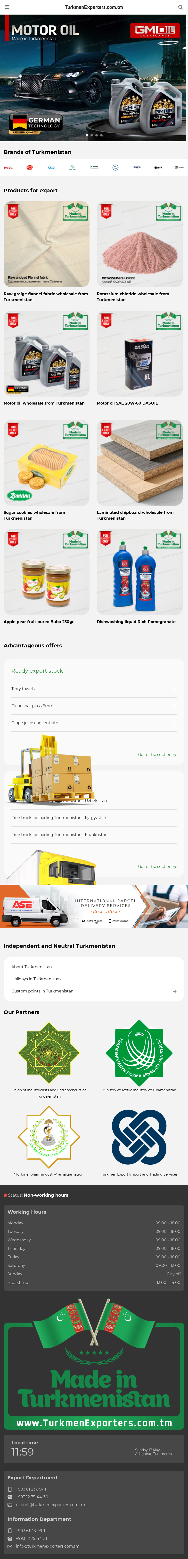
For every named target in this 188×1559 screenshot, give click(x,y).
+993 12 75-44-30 (28, 1497)
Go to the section (155, 754)
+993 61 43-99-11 (27, 1530)
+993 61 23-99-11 (27, 1489)
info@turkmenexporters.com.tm (44, 1546)
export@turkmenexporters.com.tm (46, 1504)
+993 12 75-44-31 (27, 1538)
